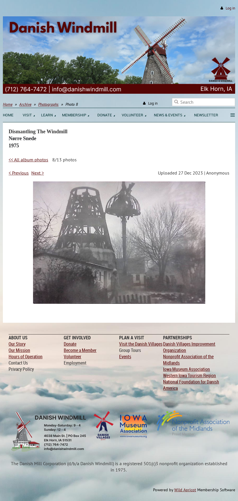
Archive (25, 104)
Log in (230, 8)
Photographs (48, 104)
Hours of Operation (25, 356)
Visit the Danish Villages (140, 344)
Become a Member (80, 350)
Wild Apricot (185, 489)
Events (125, 356)
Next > (37, 173)
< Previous (19, 173)
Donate (70, 344)
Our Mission (19, 350)
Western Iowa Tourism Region (189, 375)
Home (7, 104)
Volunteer (72, 356)
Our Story (17, 344)
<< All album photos (28, 160)
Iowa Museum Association (186, 369)
